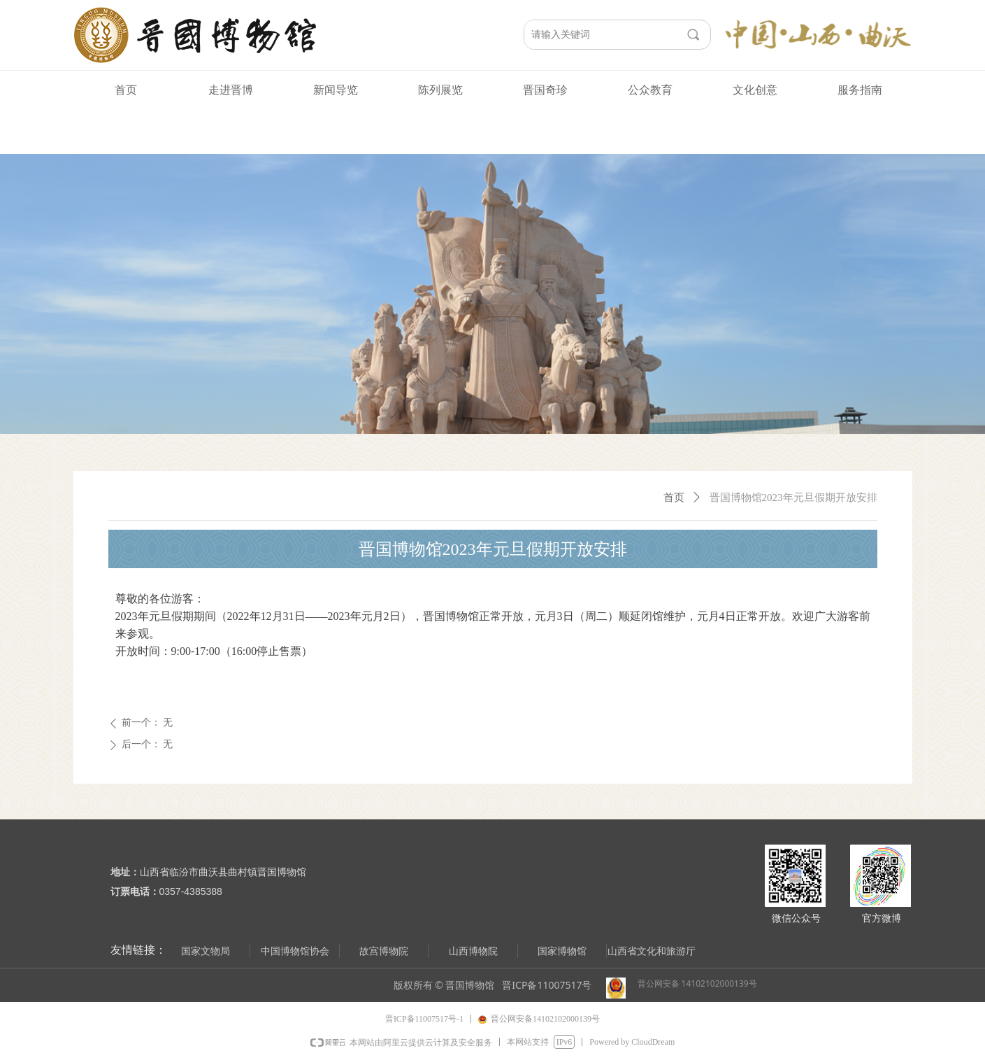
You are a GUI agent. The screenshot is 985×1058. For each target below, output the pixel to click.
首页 (673, 497)
